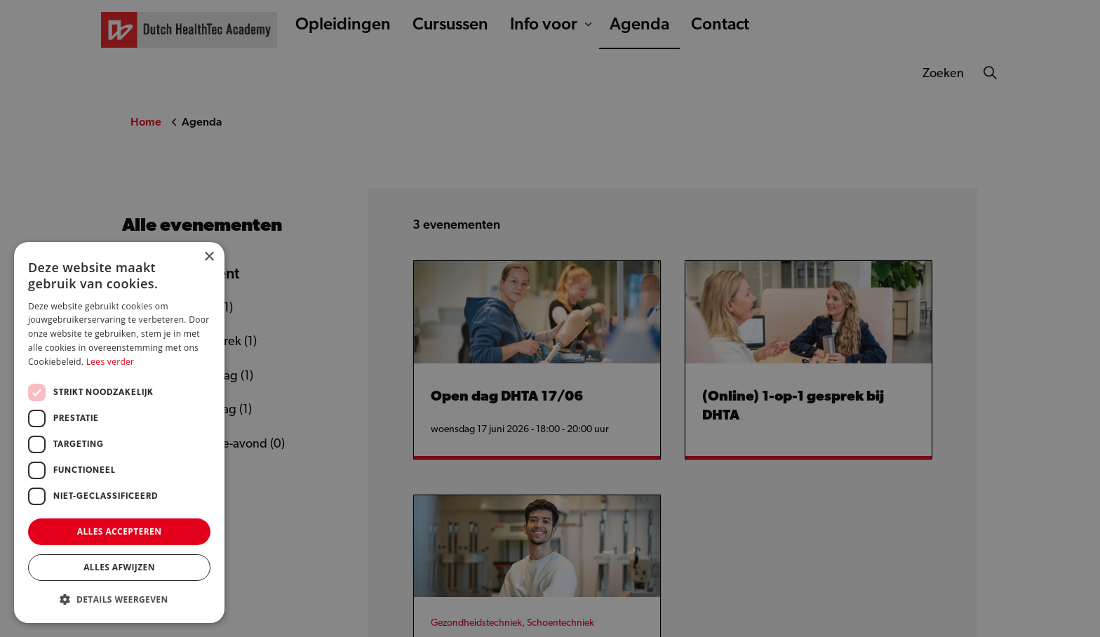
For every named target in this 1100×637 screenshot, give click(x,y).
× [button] (208, 257)
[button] (119, 599)
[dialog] (550, 318)
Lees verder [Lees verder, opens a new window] (110, 362)
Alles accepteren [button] (119, 531)
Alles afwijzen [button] (119, 567)
